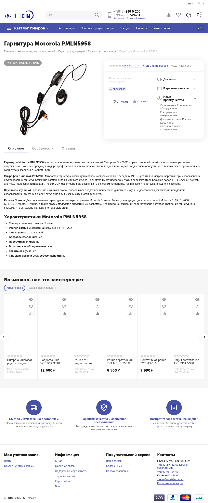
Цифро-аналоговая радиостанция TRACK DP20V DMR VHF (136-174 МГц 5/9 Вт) (20, 361)
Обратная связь (65, 465)
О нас (58, 460)
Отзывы (68, 148)
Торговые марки (65, 476)
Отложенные (114, 465)
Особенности (42, 148)
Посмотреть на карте (170, 483)
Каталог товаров (29, 28)
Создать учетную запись (19, 465)
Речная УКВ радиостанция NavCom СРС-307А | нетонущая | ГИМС (87, 361)
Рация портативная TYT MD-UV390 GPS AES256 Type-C (120, 361)
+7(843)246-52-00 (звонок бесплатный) (172, 466)
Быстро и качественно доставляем (34, 419)
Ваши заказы (114, 460)
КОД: (174, 65)
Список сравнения (117, 471)
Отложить (120, 101)
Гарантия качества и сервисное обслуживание (104, 420)
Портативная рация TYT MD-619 (153, 361)
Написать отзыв (134, 65)
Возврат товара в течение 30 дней (174, 419)
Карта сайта (62, 481)
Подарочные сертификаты (71, 471)
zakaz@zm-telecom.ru (170, 479)
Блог (58, 486)
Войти (7, 460)
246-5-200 (126, 11)
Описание (16, 148)
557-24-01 (126, 15)
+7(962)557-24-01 (168, 471)
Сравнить (140, 101)
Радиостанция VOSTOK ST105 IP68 (50, 361)
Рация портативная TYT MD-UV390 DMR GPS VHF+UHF (187, 361)
